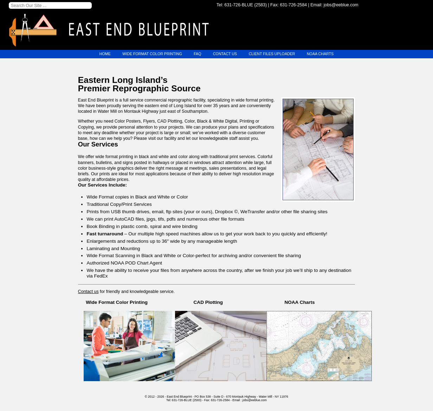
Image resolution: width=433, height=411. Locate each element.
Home (102, 54)
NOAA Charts (323, 54)
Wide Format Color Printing (150, 54)
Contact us (88, 291)
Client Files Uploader (273, 54)
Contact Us (225, 54)
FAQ (197, 54)
